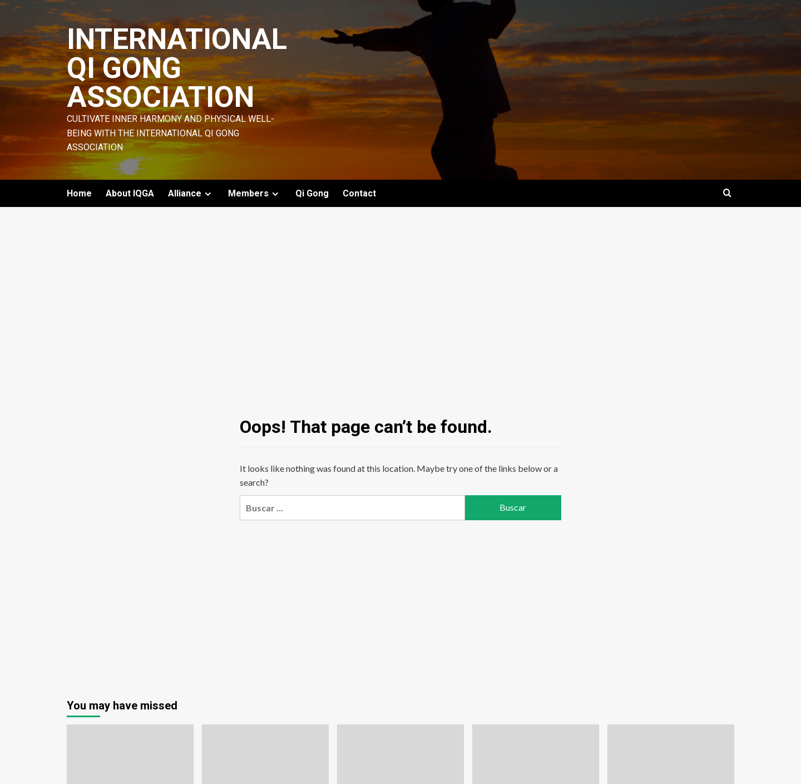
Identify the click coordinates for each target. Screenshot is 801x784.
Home (79, 193)
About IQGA (130, 193)
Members (254, 193)
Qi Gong (312, 193)
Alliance (191, 193)
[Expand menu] (207, 194)
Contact (359, 193)
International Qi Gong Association (177, 68)
